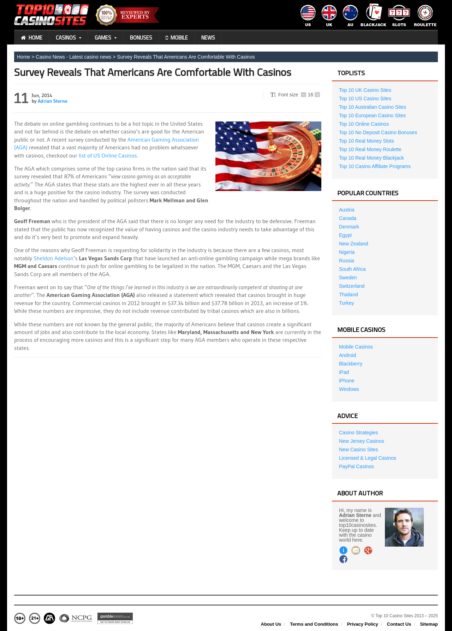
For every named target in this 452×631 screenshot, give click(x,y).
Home (31, 38)
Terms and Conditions (314, 624)
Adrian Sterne (52, 101)
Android (347, 355)
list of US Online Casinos (108, 155)
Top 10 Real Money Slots (366, 141)
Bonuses (141, 38)
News (208, 38)
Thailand (348, 294)
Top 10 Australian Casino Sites (372, 107)
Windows (349, 389)
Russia (346, 260)
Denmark (349, 227)
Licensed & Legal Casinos (367, 458)
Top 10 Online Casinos (364, 124)
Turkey (346, 303)
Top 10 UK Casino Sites (365, 90)
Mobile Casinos (356, 347)
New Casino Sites (358, 449)
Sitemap (429, 624)
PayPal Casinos (356, 466)
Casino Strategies (358, 432)
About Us (271, 624)
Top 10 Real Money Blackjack (371, 158)
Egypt (345, 235)
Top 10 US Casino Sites (365, 98)
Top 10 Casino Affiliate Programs (375, 166)
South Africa (352, 269)
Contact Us (399, 624)
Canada (347, 218)
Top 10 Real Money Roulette (370, 149)
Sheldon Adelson (53, 258)
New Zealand (353, 243)
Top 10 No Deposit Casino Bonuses (378, 132)
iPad (344, 372)
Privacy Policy (362, 624)
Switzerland (351, 286)
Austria (347, 210)
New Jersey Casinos (361, 441)
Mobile (177, 38)
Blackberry (350, 364)
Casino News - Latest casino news (73, 57)
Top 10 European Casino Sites (372, 115)
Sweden (348, 277)
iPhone (347, 380)
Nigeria (347, 252)
